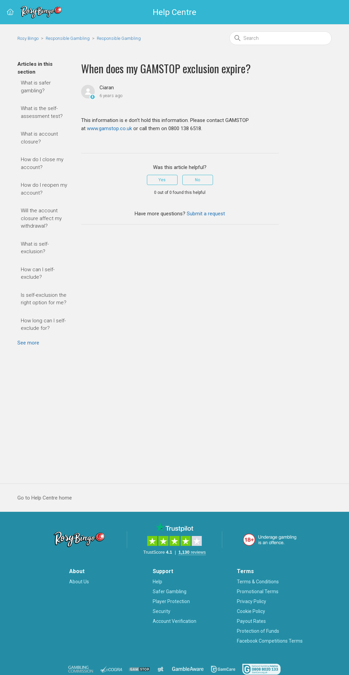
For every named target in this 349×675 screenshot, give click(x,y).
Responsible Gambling (68, 38)
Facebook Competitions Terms (270, 641)
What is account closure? (39, 138)
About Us (79, 581)
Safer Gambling (169, 591)
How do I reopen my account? (44, 189)
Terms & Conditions (258, 581)
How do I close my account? (42, 163)
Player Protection (171, 601)
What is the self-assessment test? (42, 112)
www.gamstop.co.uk (109, 128)
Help (157, 581)
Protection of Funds (258, 631)
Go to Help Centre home (44, 498)
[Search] (280, 38)
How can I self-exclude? (38, 273)
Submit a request (206, 214)
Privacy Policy (251, 601)
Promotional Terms (257, 591)
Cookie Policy (251, 611)
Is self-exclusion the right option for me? (43, 299)
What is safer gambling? (36, 87)
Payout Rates (251, 621)
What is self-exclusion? (35, 248)
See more (28, 343)
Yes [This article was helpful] (162, 180)
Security (161, 611)
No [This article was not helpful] (197, 180)
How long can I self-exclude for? (43, 325)
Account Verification (174, 621)
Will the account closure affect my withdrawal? (41, 218)
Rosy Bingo (28, 38)
